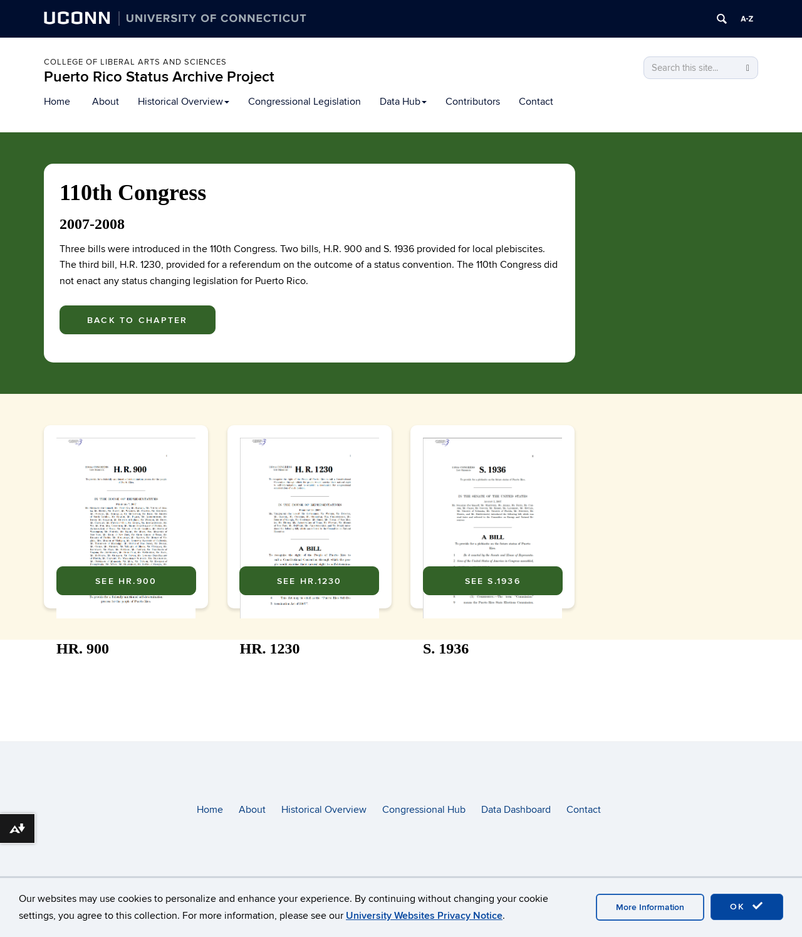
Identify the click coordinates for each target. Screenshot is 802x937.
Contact (536, 101)
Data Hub (403, 101)
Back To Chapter (137, 320)
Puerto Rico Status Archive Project (159, 77)
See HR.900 (126, 682)
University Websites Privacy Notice (424, 915)
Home (57, 101)
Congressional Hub (424, 809)
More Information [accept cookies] (650, 907)
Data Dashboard (516, 809)
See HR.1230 (309, 682)
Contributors (472, 101)
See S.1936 (493, 682)
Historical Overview (183, 101)
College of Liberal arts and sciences (135, 62)
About (105, 101)
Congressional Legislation (304, 101)
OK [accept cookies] (747, 906)
